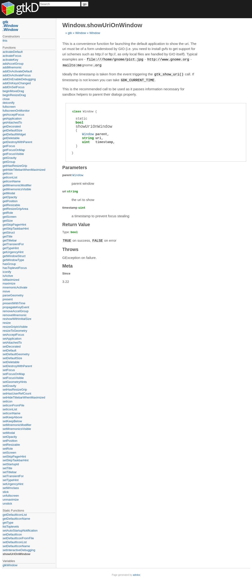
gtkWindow (10, 565)
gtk (70, 33)
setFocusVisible (13, 378)
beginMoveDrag (13, 91)
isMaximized (11, 279)
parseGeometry (13, 295)
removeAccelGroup (15, 311)
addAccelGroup (13, 63)
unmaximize (11, 499)
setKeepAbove (12, 417)
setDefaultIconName (16, 546)
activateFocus (12, 55)
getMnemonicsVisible (17, 189)
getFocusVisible (13, 154)
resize (7, 323)
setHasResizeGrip (15, 389)
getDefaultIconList (15, 514)
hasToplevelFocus (15, 268)
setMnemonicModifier (17, 425)
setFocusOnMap (14, 374)
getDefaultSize (12, 130)
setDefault (9, 350)
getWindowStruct (14, 256)
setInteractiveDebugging (19, 550)
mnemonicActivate (15, 287)
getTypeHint (11, 248)
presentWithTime (14, 303)
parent (101, 133)
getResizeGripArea (15, 209)
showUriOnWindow (16, 554)
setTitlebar (10, 472)
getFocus (9, 146)
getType (8, 522)
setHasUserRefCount (17, 393)
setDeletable (11, 362)
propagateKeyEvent (16, 307)
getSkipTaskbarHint (16, 228)
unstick (7, 503)
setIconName (11, 413)
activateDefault (13, 52)
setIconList (10, 409)
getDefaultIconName (16, 518)
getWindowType (13, 260)
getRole (8, 212)
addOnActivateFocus (17, 75)
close (6, 99)
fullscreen (9, 106)
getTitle (7, 236)
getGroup (9, 162)
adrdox (136, 575)
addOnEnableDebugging (19, 79)
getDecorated (12, 126)
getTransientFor (13, 244)
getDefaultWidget (14, 134)
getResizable (11, 205)
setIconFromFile (13, 405)
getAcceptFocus (13, 114)
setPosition (10, 440)
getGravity (9, 158)
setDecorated (11, 346)
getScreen (9, 216)
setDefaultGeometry (16, 354)
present (8, 299)
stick (6, 492)
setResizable (11, 444)
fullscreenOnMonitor (16, 110)
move (6, 291)
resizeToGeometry (15, 330)
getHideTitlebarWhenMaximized (24, 169)
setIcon (7, 401)
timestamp (104, 141)
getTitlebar (10, 240)
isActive (8, 276)
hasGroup (9, 264)
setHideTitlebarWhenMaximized (24, 397)
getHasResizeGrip (15, 165)
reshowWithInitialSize (17, 319)
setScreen (9, 452)
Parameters (74, 166)
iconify (7, 272)
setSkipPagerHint (14, 456)
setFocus (9, 370)
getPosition (10, 201)
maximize (9, 283)
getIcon (8, 173)
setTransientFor (13, 476)
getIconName (11, 181)
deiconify (8, 102)
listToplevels (11, 526)
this (5, 40)
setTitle (7, 468)
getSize (8, 220)
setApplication (12, 338)
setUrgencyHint (13, 484)
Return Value (76, 223)
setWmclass (11, 488)
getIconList (10, 177)
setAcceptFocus (13, 334)
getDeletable (11, 138)
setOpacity (10, 436)
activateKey (10, 59)
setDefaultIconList (15, 542)
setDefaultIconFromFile (18, 538)
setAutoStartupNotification (20, 530)
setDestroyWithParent (17, 366)
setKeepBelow (12, 421)
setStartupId (11, 464)
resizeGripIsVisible (15, 326)
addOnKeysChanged (17, 83)
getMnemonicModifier (17, 185)
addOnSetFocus (13, 87)
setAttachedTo (12, 342)
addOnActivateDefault (17, 71)
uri (98, 137)
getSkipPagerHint (14, 224)
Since (66, 272)
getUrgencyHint (13, 252)
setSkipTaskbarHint (15, 460)
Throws (70, 248)
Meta (67, 264)
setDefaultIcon (12, 534)
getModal (9, 193)
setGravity (9, 386)
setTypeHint (11, 480)
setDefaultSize (12, 358)
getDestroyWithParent (17, 142)
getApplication (12, 118)
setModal (9, 433)
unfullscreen (11, 495)
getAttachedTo (12, 122)
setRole (8, 448)
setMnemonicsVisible (17, 429)
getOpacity (10, 197)
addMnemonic (12, 67)
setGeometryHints (15, 382)
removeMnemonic (15, 315)
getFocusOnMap (14, 150)
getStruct (9, 232)
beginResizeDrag (14, 95)
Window (80, 33)
